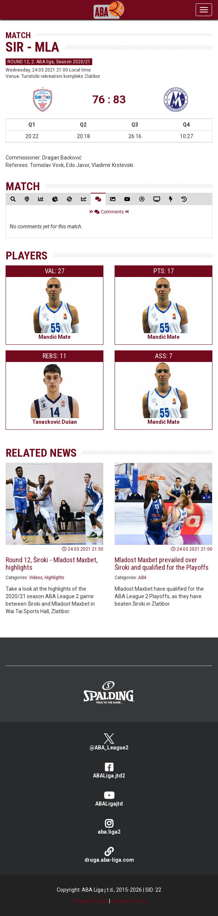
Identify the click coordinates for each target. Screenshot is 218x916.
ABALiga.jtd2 (109, 771)
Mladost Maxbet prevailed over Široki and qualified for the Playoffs (162, 563)
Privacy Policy (90, 901)
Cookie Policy (128, 901)
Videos (36, 577)
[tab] (13, 199)
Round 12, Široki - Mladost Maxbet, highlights (51, 563)
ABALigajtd (109, 799)
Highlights (54, 577)
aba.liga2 (109, 827)
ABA (142, 577)
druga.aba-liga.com (109, 855)
